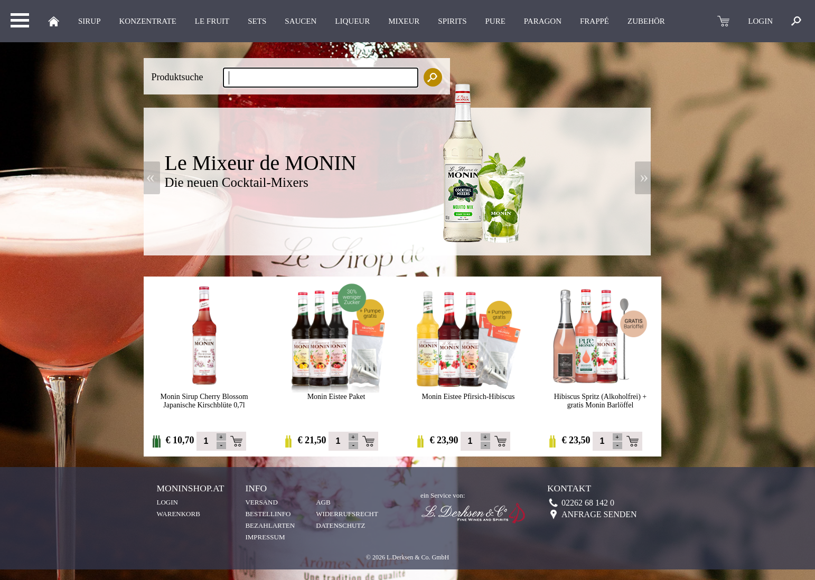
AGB (323, 502)
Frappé (594, 21)
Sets (257, 21)
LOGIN (760, 21)
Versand (261, 502)
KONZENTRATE (147, 21)
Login (167, 502)
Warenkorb (178, 514)
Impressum (265, 537)
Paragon (542, 21)
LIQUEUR (352, 21)
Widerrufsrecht (347, 514)
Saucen (300, 21)
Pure (495, 21)
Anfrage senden (599, 514)
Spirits (452, 21)
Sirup (89, 21)
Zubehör (646, 21)
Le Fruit (212, 21)
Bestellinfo (268, 514)
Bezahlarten (270, 525)
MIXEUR (403, 21)
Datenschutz (340, 525)
